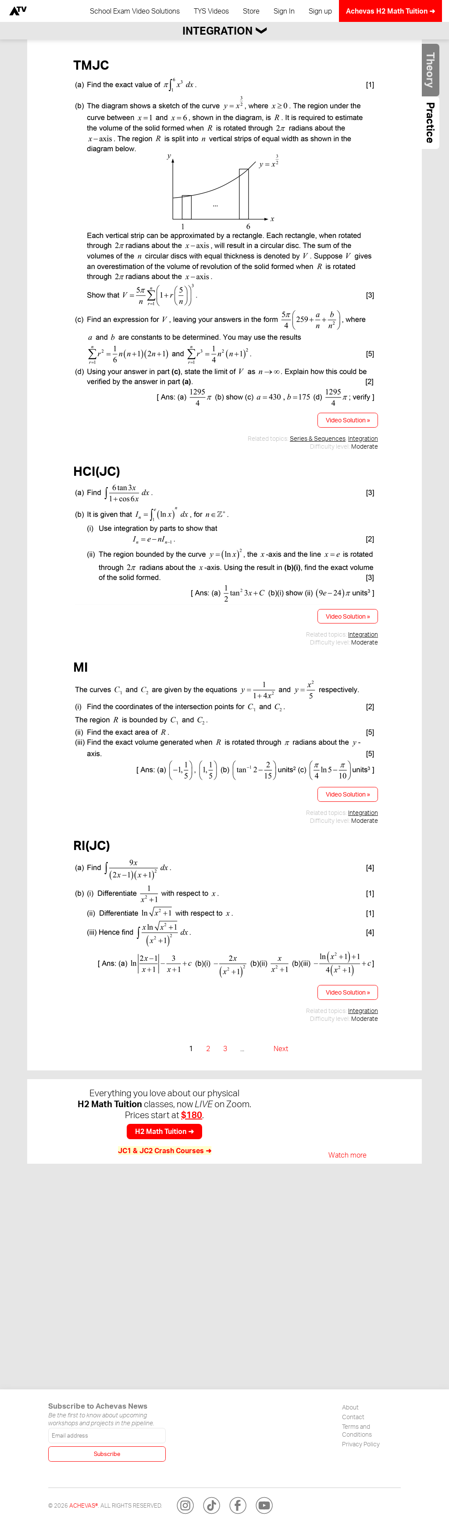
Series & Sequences (318, 438)
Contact (353, 1416)
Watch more (347, 1155)
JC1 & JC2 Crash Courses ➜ (164, 1150)
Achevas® (83, 1505)
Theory (430, 70)
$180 (191, 1114)
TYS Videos (211, 11)
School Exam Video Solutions (135, 11)
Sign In (284, 11)
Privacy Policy (361, 1444)
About (350, 1407)
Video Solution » (348, 420)
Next (281, 1048)
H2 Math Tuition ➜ (164, 1131)
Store (251, 11)
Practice (430, 122)
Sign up (320, 11)
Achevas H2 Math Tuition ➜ (390, 11)
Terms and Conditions (357, 1430)
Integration (363, 438)
